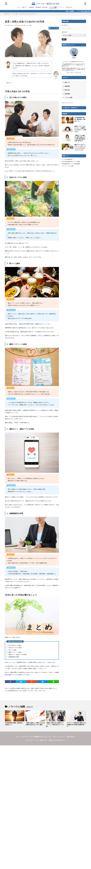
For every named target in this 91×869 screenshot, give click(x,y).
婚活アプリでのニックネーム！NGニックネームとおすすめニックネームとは (80, 147)
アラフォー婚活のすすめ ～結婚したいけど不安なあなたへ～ (50, 740)
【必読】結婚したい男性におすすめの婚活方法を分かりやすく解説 (35, 723)
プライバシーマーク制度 (67, 166)
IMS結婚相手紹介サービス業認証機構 (71, 163)
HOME (7, 13)
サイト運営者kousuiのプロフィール (41, 736)
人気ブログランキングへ (67, 102)
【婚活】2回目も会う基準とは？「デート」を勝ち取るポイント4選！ (55, 724)
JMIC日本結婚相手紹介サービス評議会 (71, 161)
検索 (64, 39)
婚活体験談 (38, 7)
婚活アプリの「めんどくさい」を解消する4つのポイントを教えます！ (80, 129)
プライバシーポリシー (59, 736)
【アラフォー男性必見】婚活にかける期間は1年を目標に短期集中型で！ (76, 724)
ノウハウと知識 (53, 7)
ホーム (19, 7)
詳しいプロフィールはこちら (74, 72)
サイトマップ (61, 7)
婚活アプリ (24, 7)
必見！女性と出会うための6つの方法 (27, 13)
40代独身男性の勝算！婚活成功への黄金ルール (79, 119)
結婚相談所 (31, 7)
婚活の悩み (45, 7)
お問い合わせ (69, 7)
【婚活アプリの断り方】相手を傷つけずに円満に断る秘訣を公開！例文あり (79, 138)
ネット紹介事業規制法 (67, 159)
